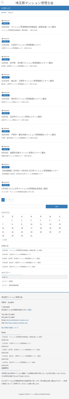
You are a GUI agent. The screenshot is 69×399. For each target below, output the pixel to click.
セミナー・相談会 (7, 281)
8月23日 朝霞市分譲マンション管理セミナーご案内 (23, 153)
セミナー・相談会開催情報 (10, 285)
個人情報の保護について (10, 327)
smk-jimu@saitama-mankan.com (17, 320)
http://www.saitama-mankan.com (16, 323)
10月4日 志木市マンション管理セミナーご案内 (21, 117)
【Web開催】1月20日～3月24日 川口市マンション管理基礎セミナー (29, 171)
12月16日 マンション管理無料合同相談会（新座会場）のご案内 (28, 27)
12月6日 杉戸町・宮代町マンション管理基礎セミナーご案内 (27, 63)
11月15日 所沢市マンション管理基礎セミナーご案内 (23, 99)
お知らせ (5, 23)
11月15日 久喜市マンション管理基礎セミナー (21, 45)
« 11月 (4, 240)
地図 (29, 310)
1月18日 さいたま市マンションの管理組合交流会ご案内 (24, 189)
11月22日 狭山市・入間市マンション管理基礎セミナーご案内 (27, 81)
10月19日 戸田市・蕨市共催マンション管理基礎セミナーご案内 (28, 135)
